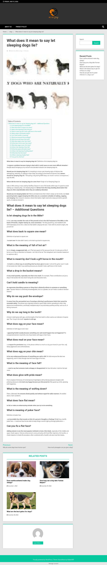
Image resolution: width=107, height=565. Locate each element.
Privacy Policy (21, 27)
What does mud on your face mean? (22, 143)
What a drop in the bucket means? (21, 133)
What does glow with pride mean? (21, 149)
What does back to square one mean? (22, 127)
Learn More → (38, 543)
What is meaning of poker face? (20, 155)
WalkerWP (70, 559)
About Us (8, 27)
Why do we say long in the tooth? (21, 139)
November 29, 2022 (45, 486)
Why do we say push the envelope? (21, 137)
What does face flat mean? (19, 153)
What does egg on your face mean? (21, 141)
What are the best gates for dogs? (19, 511)
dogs (21, 51)
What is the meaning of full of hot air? (22, 129)
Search (82, 39)
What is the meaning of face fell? (21, 147)
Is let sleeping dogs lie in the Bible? (20, 125)
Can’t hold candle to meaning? (20, 135)
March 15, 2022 (14, 51)
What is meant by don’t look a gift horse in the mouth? (26, 131)
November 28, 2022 (12, 515)
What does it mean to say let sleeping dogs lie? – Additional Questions (29, 123)
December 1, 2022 (12, 486)
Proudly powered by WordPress (42, 559)
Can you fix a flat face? (18, 157)
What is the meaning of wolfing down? (22, 151)
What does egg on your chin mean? (21, 145)
